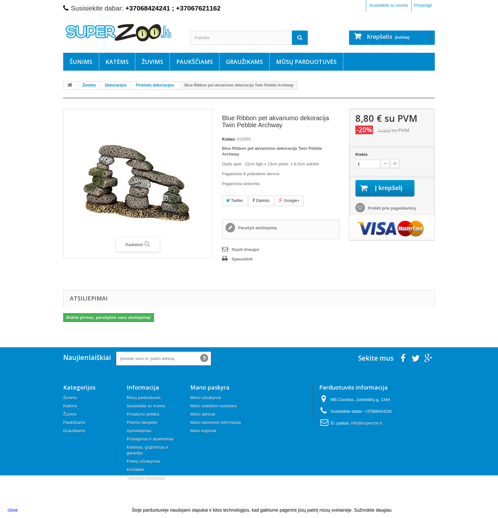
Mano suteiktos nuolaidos (213, 406)
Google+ (289, 200)
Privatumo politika (143, 414)
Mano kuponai (203, 430)
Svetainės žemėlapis (146, 477)
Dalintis (260, 200)
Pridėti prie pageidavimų (391, 208)
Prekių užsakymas (143, 461)
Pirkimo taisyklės (142, 422)
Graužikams (244, 62)
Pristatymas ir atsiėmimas (150, 439)
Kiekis (361, 154)
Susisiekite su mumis (388, 5)
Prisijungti (423, 5)
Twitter (234, 200)
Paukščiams (194, 62)
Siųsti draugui (245, 249)
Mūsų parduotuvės (306, 62)
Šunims (81, 62)
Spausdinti (242, 259)
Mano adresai (202, 414)
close (13, 510)
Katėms (117, 62)
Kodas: (229, 139)
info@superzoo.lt (366, 423)
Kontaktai (135, 469)
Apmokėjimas (139, 430)
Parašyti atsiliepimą (257, 227)
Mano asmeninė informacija (215, 422)
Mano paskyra (210, 387)
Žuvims (152, 62)
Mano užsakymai (205, 397)
